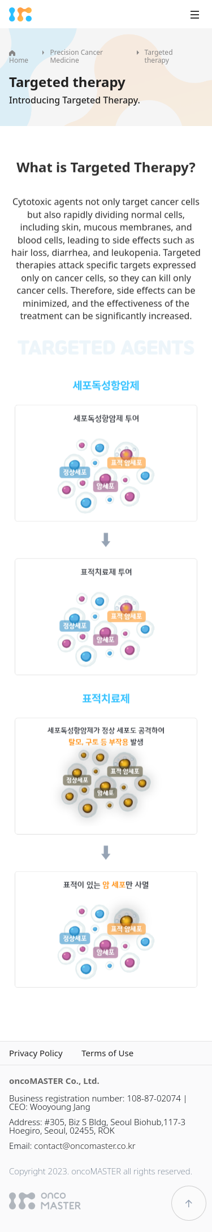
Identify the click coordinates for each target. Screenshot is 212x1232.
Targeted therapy (159, 56)
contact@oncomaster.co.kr (84, 1145)
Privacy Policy (36, 1053)
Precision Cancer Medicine (76, 56)
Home (18, 57)
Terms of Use (107, 1053)
